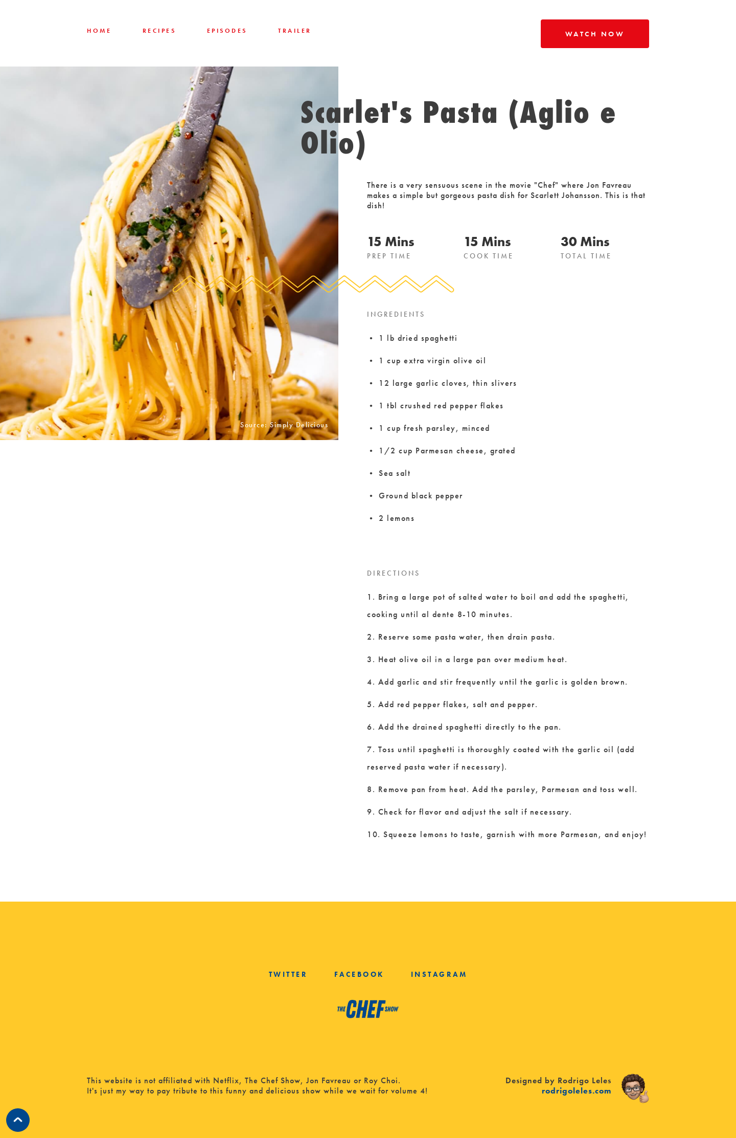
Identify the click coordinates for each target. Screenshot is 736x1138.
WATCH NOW (595, 33)
